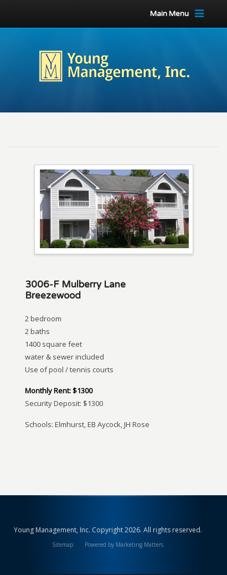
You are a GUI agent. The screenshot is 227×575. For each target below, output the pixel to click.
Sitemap (62, 544)
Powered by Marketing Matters (124, 544)
